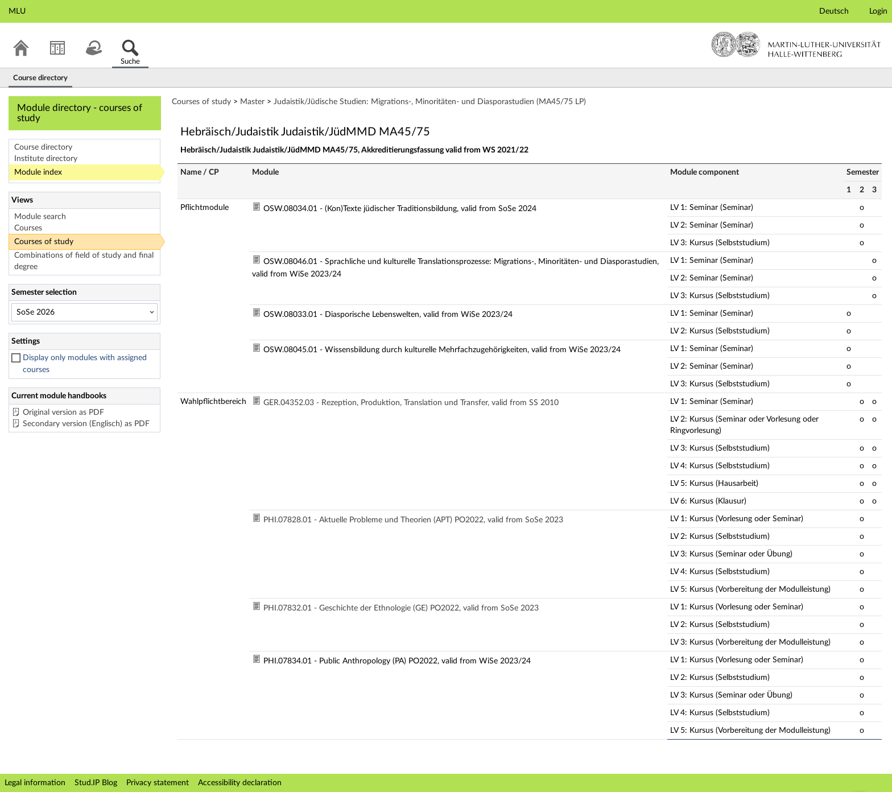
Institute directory (45, 159)
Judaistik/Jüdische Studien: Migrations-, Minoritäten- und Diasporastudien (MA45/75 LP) (430, 102)
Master (252, 102)
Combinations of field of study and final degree (84, 261)
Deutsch (834, 11)
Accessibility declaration (240, 783)
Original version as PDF (63, 412)
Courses (28, 228)
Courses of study (43, 242)
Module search (40, 217)
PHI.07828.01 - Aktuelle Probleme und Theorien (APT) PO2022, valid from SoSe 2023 (413, 520)
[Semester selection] (84, 312)
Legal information (35, 783)
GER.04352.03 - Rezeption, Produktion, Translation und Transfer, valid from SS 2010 (411, 403)
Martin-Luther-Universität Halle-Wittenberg (796, 44)
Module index (38, 172)
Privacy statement (157, 783)
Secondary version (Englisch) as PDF (86, 424)
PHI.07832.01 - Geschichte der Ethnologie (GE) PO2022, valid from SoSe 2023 (401, 608)
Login (878, 11)
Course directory (43, 147)
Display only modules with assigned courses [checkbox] (85, 364)
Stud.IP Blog (96, 783)
